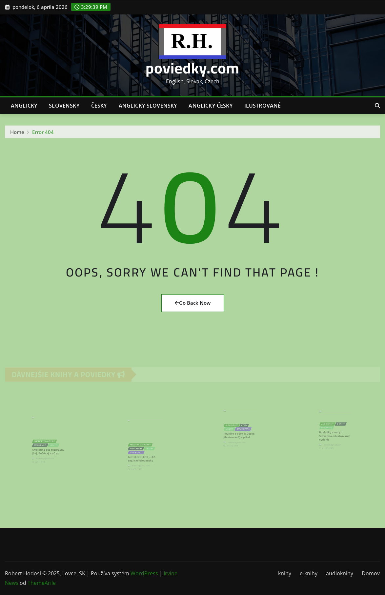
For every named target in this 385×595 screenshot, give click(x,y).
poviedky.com (192, 68)
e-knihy (308, 573)
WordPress (144, 573)
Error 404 (43, 133)
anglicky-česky (210, 105)
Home (17, 133)
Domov (371, 573)
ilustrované (262, 105)
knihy (284, 573)
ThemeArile (42, 582)
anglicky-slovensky (148, 105)
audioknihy (339, 573)
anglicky (24, 105)
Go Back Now (193, 302)
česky (99, 105)
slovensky (64, 105)
